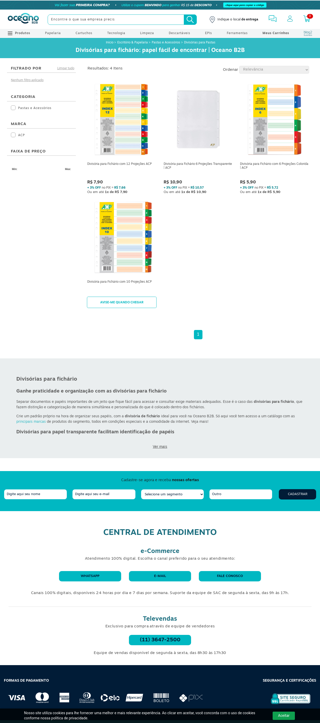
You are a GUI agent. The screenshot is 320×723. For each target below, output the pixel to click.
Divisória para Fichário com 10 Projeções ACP (119, 281)
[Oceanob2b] (23, 19)
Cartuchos (84, 33)
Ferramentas (237, 33)
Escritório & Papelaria (132, 42)
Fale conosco (230, 576)
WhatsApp (90, 576)
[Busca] (190, 19)
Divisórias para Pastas (199, 42)
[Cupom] (160, 5)
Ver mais (160, 447)
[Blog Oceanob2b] (308, 33)
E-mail (160, 576)
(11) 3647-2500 (160, 640)
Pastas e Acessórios (166, 42)
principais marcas (31, 422)
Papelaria (53, 33)
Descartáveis (179, 33)
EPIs (208, 33)
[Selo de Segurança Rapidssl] (287, 704)
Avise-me (121, 302)
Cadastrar (297, 494)
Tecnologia (116, 33)
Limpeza (147, 33)
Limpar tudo (65, 68)
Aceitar (283, 715)
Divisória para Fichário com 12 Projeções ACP (119, 164)
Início (110, 42)
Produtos (19, 33)
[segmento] (172, 494)
